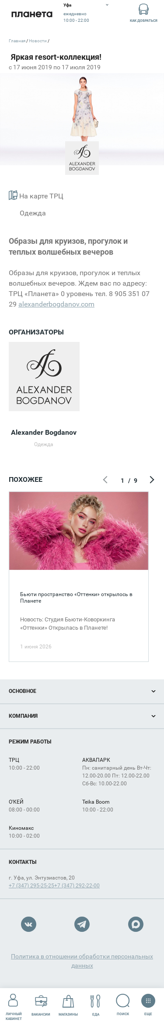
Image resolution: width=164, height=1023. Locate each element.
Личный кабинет (14, 1005)
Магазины (68, 1005)
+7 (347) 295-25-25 (31, 886)
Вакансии (40, 1005)
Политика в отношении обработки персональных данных (82, 961)
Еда (96, 1005)
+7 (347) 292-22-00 (77, 886)
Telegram (82, 924)
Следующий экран (151, 480)
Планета (31, 14)
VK (28, 924)
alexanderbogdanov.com (56, 304)
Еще (148, 1002)
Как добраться (143, 12)
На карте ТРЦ (36, 195)
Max (135, 924)
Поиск (123, 1005)
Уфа (67, 5)
